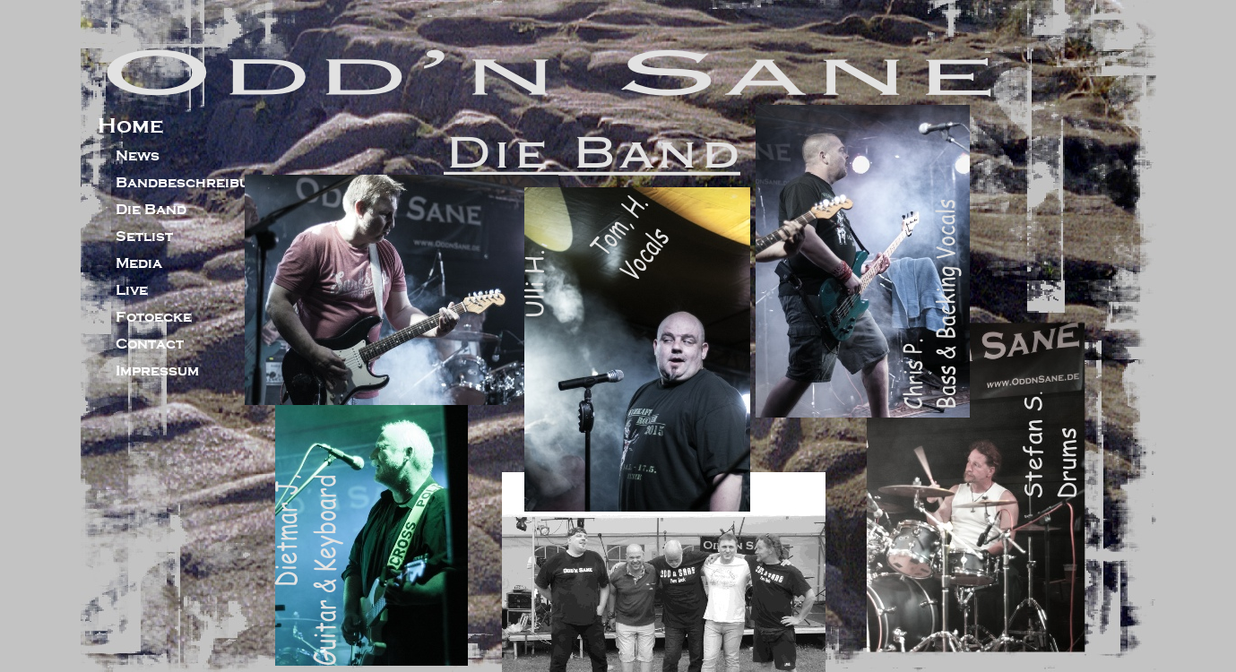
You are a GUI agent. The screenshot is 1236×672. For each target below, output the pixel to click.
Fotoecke (154, 317)
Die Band (151, 210)
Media (139, 263)
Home (130, 125)
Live (132, 290)
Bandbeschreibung (193, 183)
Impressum (157, 371)
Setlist (144, 236)
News (138, 156)
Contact (150, 344)
